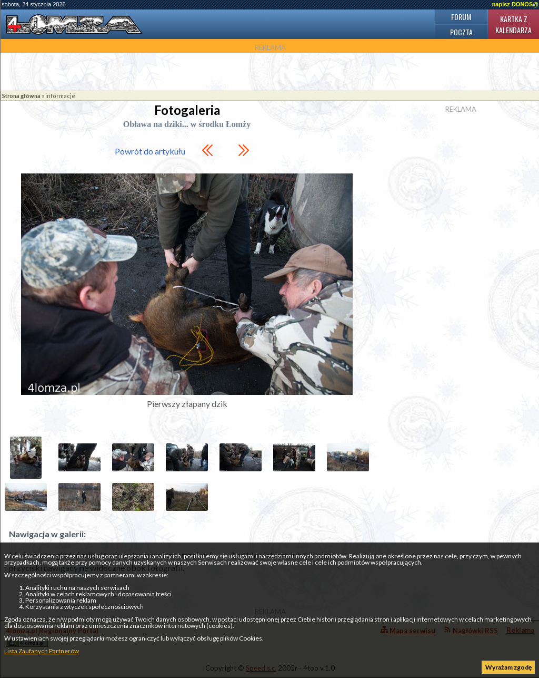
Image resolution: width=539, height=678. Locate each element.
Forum (461, 16)
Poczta (461, 31)
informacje (60, 95)
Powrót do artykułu (150, 151)
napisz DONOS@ (515, 4)
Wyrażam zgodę (508, 667)
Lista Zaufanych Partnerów (41, 651)
